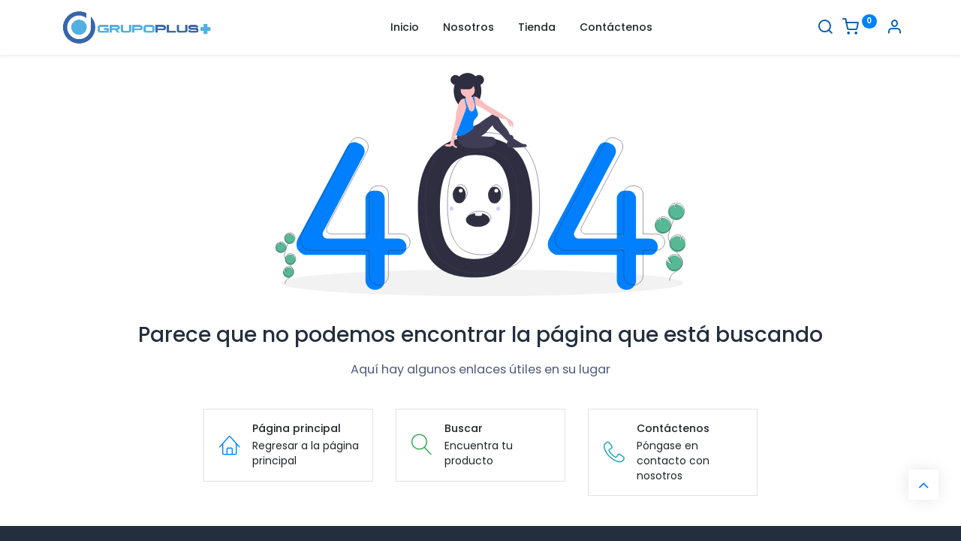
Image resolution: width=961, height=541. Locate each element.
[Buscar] (825, 28)
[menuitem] (404, 27)
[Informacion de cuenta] (894, 28)
